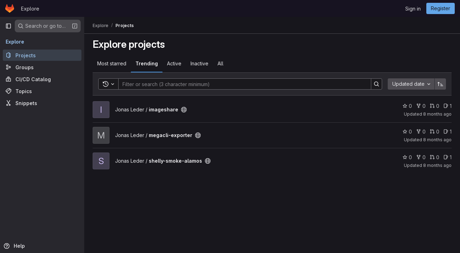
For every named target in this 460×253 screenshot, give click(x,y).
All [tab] (221, 63)
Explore (30, 9)
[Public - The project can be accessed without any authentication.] (184, 109)
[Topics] (42, 91)
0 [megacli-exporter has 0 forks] (421, 132)
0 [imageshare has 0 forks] (421, 106)
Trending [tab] (146, 63)
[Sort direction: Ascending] (440, 84)
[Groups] (42, 67)
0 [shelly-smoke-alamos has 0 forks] (421, 157)
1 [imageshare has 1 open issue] (448, 106)
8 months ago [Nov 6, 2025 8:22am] (437, 114)
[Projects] (42, 55)
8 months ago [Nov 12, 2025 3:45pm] (437, 139)
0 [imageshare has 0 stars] (407, 106)
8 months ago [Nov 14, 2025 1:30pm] (437, 165)
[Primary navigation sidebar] (8, 26)
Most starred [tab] (111, 63)
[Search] (241, 84)
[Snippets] (42, 103)
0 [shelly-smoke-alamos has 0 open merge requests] (434, 157)
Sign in (413, 9)
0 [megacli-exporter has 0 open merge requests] (434, 132)
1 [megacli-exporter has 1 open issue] (448, 132)
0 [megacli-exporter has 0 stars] (407, 132)
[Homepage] (9, 8)
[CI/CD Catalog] (42, 79)
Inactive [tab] (199, 63)
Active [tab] (174, 63)
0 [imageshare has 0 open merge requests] (434, 106)
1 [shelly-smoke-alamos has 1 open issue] (448, 157)
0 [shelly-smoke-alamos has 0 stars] (407, 157)
